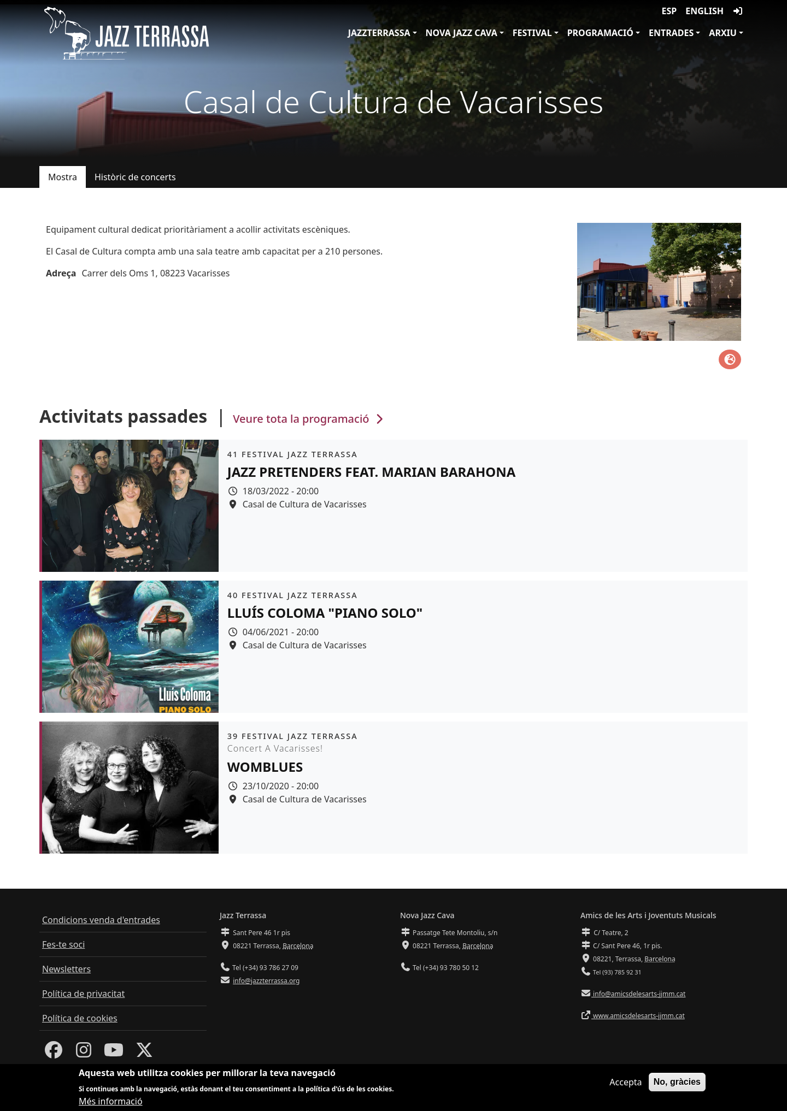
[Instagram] (84, 1053)
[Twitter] (144, 1053)
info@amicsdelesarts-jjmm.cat (638, 993)
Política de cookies (80, 1018)
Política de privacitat (83, 994)
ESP (669, 11)
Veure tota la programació (309, 418)
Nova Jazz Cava (461, 33)
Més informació (111, 1104)
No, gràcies (677, 1084)
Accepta (625, 1084)
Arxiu (723, 33)
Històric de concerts (135, 177)
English (704, 11)
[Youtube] (114, 1053)
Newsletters (66, 969)
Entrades (671, 33)
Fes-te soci (63, 944)
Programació (600, 33)
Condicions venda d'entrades (101, 920)
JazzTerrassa (379, 33)
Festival (532, 33)
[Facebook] (53, 1053)
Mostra (62, 177)
